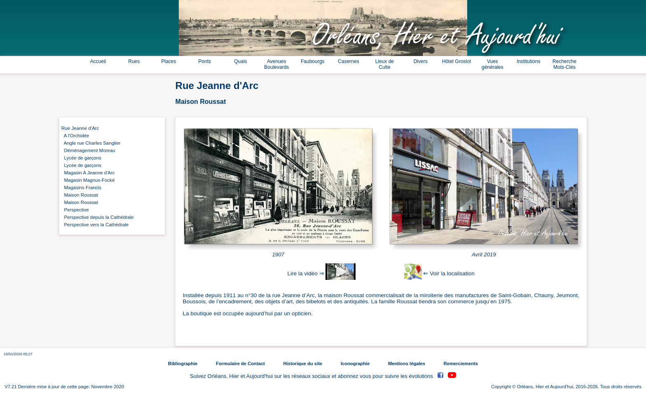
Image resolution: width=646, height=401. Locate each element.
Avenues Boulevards (276, 64)
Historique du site (302, 363)
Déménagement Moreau (88, 150)
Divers (421, 61)
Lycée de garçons (81, 157)
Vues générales (492, 64)
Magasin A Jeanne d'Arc (88, 172)
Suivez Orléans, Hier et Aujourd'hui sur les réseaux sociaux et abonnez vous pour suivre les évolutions (312, 376)
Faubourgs (312, 61)
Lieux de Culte (384, 64)
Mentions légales (406, 363)
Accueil (98, 61)
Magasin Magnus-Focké (88, 180)
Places (168, 61)
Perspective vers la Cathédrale (95, 224)
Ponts (204, 61)
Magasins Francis (81, 187)
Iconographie (355, 363)
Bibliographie (182, 363)
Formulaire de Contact (240, 363)
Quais (240, 61)
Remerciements (461, 363)
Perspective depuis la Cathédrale (97, 217)
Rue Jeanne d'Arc (80, 128)
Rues (134, 61)
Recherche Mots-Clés (564, 64)
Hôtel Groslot (456, 61)
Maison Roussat (79, 194)
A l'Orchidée (75, 135)
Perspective (75, 209)
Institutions (528, 61)
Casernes (348, 61)
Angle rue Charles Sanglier (90, 143)
